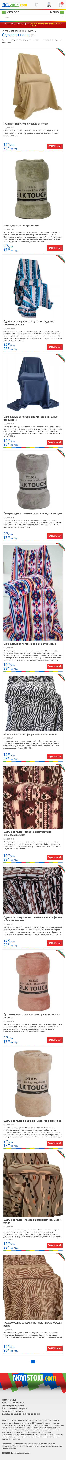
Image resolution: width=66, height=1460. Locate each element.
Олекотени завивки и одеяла (22, 31)
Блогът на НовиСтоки (13, 1402)
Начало (5, 31)
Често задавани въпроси (14, 1408)
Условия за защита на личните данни (21, 1413)
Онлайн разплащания (13, 1405)
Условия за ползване (12, 1411)
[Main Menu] (11, 12)
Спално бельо (9, 1399)
